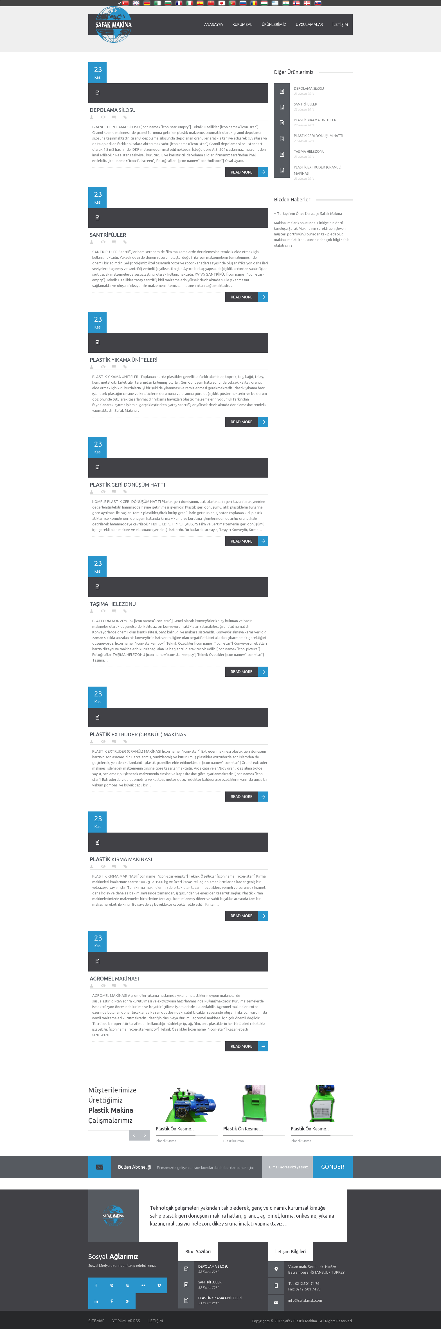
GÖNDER (332, 1166)
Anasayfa (213, 24)
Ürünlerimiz (274, 24)
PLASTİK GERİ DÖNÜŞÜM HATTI (318, 136)
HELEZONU (113, 604)
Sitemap (96, 1320)
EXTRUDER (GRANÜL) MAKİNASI (139, 734)
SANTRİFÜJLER (305, 104)
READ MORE (242, 172)
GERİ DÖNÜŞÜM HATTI (127, 484)
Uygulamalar (309, 24)
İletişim (340, 24)
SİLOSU (113, 110)
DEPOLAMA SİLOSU (309, 88)
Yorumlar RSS (127, 1320)
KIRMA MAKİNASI (121, 859)
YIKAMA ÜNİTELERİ (124, 360)
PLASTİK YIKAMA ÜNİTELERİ (315, 120)
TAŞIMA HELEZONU (309, 151)
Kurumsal (242, 24)
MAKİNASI (114, 978)
